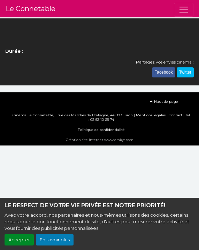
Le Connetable (30, 9)
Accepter (19, 239)
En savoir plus (55, 239)
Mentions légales (151, 115)
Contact (175, 115)
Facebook (163, 72)
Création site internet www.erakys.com (99, 140)
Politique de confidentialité (101, 129)
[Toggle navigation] (183, 10)
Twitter (185, 72)
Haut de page (164, 101)
